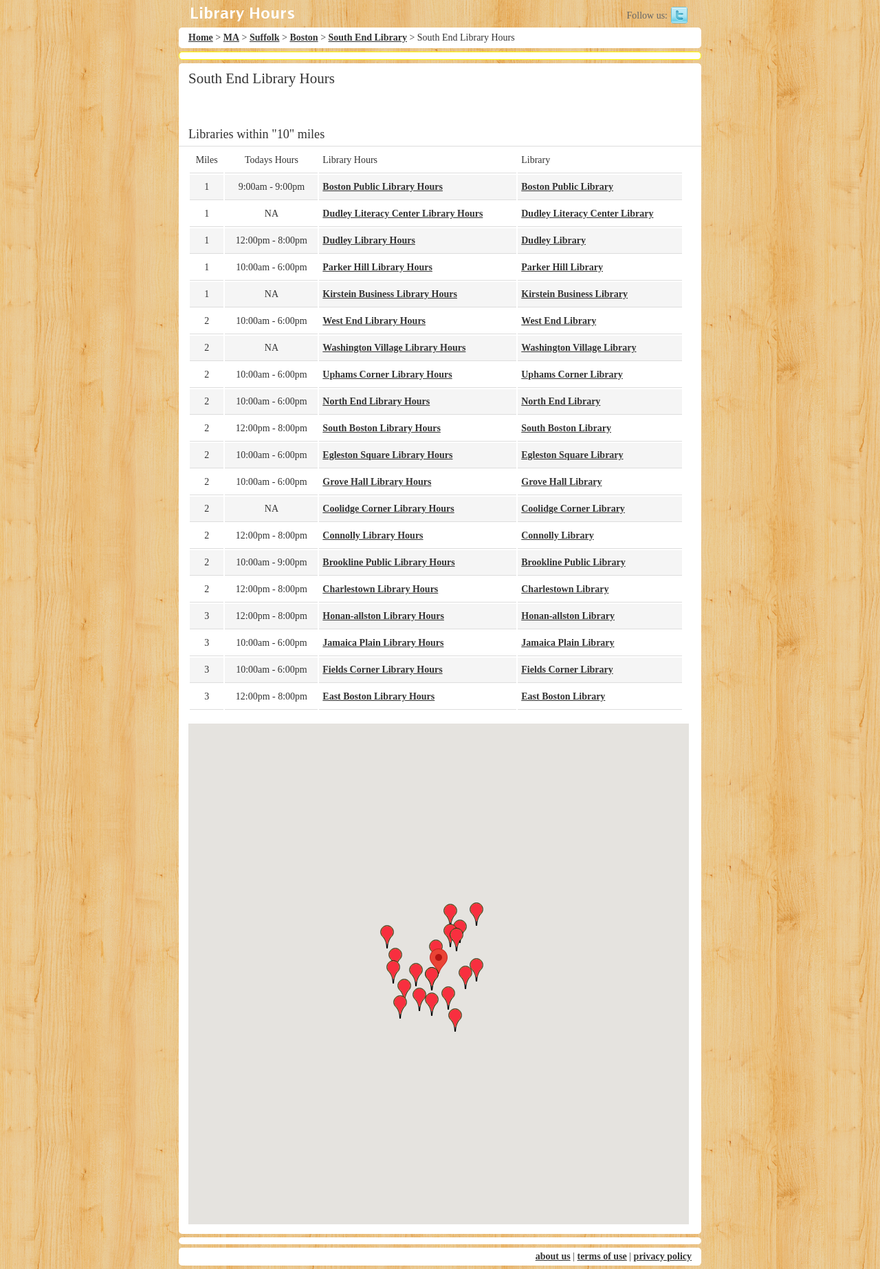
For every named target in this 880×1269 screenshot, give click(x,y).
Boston (303, 37)
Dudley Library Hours (368, 240)
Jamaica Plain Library (567, 643)
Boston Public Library (567, 187)
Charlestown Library (564, 589)
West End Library (558, 321)
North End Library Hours (376, 401)
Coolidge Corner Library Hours (388, 508)
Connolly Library (557, 535)
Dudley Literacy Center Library (587, 213)
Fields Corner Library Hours (382, 669)
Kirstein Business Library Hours (389, 294)
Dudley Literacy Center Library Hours (402, 213)
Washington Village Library (578, 348)
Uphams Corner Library (572, 374)
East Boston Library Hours (378, 696)
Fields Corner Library (567, 669)
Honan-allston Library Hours (383, 616)
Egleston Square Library (572, 455)
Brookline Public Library (573, 562)
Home (200, 37)
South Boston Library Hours (381, 428)
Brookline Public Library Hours (388, 562)
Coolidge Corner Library (573, 508)
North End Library (560, 401)
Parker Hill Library (562, 267)
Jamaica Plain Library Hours (382, 643)
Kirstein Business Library (574, 294)
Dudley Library (553, 240)
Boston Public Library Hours (382, 187)
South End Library (368, 37)
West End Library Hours (374, 321)
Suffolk (265, 37)
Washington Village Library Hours (393, 348)
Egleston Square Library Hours (387, 455)
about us (553, 1256)
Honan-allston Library (568, 616)
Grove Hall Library (561, 482)
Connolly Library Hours (372, 535)
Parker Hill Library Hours (377, 267)
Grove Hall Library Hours (376, 482)
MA (231, 37)
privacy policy (663, 1256)
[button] (439, 961)
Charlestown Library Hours (380, 589)
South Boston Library (566, 428)
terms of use (601, 1256)
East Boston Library (563, 696)
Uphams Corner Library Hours (387, 374)
